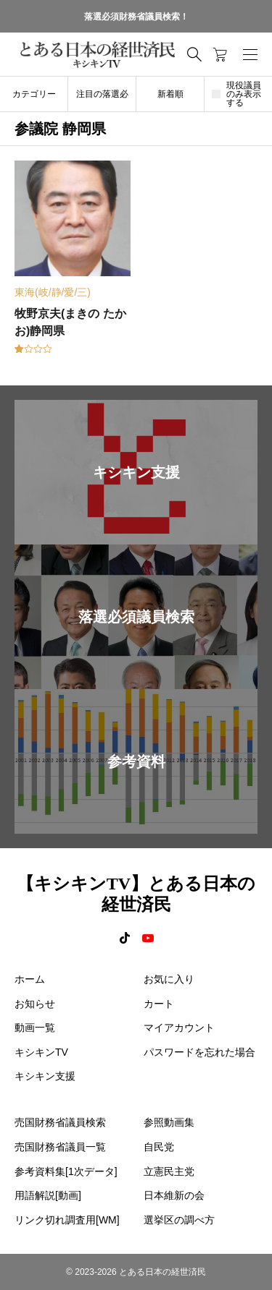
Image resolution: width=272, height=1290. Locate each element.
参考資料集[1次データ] (66, 1171)
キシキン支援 (45, 1076)
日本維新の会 (174, 1195)
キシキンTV (41, 1052)
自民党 (159, 1147)
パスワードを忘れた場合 (199, 1052)
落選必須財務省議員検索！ (136, 17)
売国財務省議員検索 (60, 1122)
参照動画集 (169, 1122)
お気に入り (169, 979)
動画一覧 (35, 1027)
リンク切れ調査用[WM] (67, 1220)
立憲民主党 (169, 1171)
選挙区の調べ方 (179, 1220)
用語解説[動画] (48, 1195)
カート (159, 1003)
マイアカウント (179, 1027)
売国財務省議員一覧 (60, 1147)
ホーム (30, 979)
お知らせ (35, 1003)
